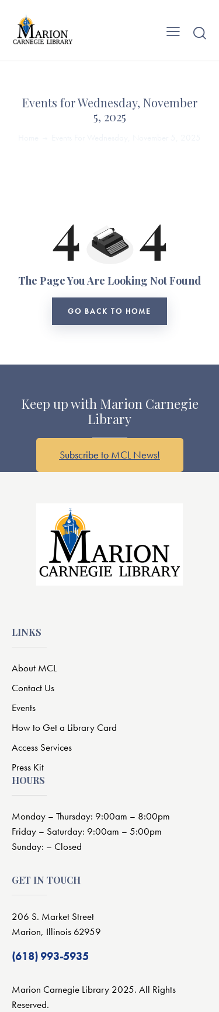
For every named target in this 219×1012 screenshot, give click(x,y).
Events (24, 707)
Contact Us (33, 687)
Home (28, 137)
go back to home (109, 311)
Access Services (42, 747)
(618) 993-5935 (50, 956)
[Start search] (199, 32)
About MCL (34, 667)
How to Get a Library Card (64, 727)
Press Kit (28, 767)
